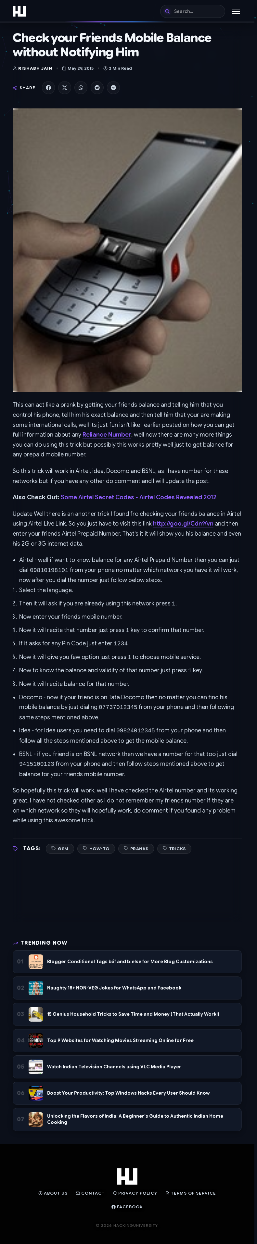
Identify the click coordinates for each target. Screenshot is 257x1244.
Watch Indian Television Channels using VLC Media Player (114, 1067)
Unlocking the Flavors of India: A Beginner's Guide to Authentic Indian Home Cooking (135, 1119)
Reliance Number (107, 434)
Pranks (139, 849)
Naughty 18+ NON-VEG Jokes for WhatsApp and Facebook (114, 988)
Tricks (177, 849)
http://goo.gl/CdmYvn (183, 523)
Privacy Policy (135, 1193)
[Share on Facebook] (48, 87)
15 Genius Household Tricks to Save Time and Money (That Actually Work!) (133, 1014)
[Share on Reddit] (97, 87)
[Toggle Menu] (236, 11)
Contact (90, 1193)
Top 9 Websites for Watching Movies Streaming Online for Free (120, 1040)
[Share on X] (64, 87)
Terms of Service (190, 1193)
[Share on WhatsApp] (80, 87)
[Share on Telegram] (113, 87)
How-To (99, 849)
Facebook (127, 1207)
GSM (63, 849)
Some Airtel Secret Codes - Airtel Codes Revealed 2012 (139, 497)
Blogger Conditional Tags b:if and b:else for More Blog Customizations (130, 961)
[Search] (192, 11)
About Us (53, 1193)
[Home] (19, 11)
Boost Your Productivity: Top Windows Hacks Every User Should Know (128, 1093)
